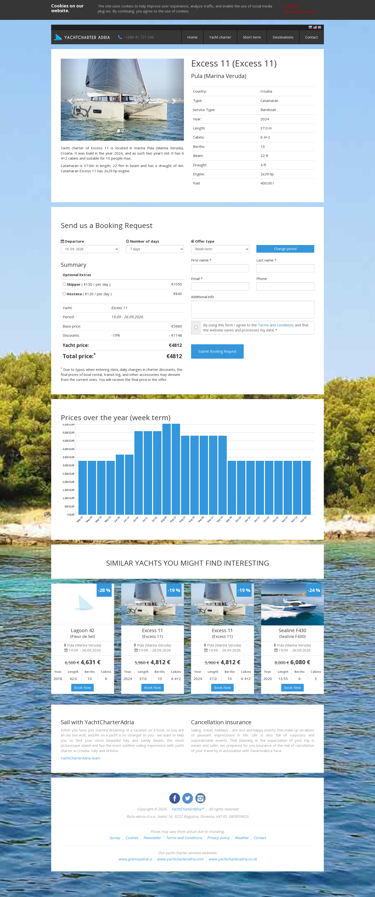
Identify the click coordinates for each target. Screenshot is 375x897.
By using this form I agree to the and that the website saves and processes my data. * (256, 327)
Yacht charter (220, 37)
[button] (70, 100)
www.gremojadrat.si (135, 859)
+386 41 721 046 (139, 37)
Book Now (82, 687)
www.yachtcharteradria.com (180, 859)
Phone (261, 278)
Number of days (142, 241)
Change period (285, 248)
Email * (197, 278)
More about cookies (299, 12)
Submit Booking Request (217, 351)
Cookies (131, 837)
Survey (114, 837)
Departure (72, 241)
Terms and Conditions (276, 325)
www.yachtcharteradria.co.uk (233, 859)
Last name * (266, 260)
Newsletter (152, 837)
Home (192, 37)
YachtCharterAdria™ (187, 809)
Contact (311, 37)
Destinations (283, 37)
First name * (201, 260)
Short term (252, 37)
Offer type (202, 241)
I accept (291, 6)
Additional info (202, 296)
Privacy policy (218, 837)
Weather (241, 837)
